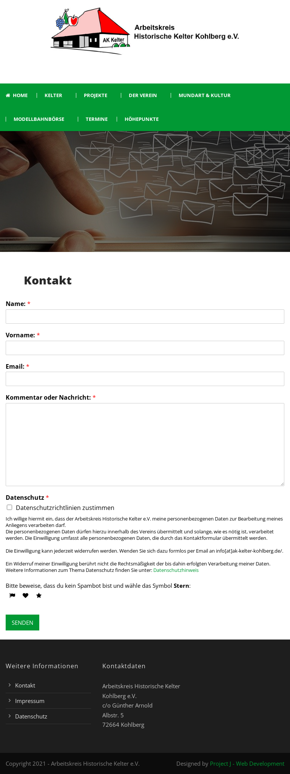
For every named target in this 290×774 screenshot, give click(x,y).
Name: (18, 304)
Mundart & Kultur (205, 95)
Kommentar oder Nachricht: (51, 398)
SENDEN (22, 622)
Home (17, 95)
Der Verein (143, 95)
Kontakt (25, 685)
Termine (97, 119)
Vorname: (23, 335)
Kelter (53, 95)
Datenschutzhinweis (176, 570)
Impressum (30, 700)
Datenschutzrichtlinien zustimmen (65, 508)
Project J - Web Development (247, 763)
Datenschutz (27, 498)
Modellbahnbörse (39, 119)
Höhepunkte (142, 119)
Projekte (95, 95)
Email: (17, 367)
